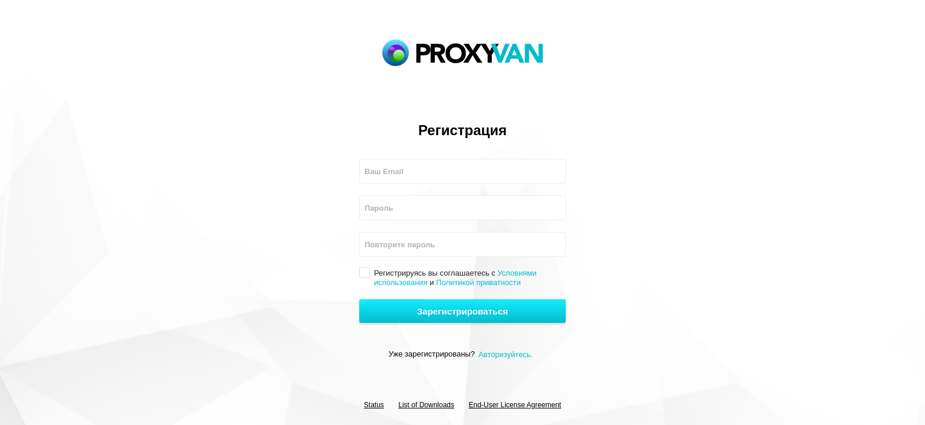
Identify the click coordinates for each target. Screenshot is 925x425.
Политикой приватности (478, 282)
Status (374, 405)
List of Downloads (426, 405)
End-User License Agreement (514, 405)
